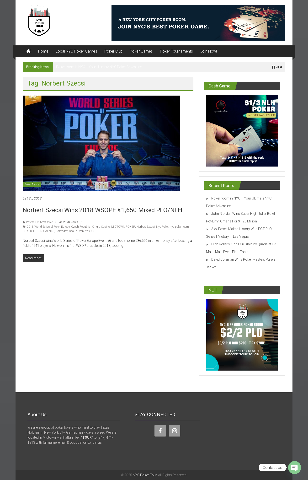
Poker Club (113, 51)
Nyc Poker (162, 226)
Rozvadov (62, 231)
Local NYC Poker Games (76, 51)
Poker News (32, 184)
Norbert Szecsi (146, 226)
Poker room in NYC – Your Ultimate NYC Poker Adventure (99, 67)
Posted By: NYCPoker (39, 222)
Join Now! (208, 51)
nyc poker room (179, 226)
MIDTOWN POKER (123, 226)
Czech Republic (80, 226)
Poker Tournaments (176, 51)
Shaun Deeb (76, 231)
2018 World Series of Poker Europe (48, 226)
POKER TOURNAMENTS (38, 231)
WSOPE (90, 231)
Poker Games (141, 51)
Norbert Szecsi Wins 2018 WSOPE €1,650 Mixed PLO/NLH (102, 210)
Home (43, 51)
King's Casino (101, 226)
